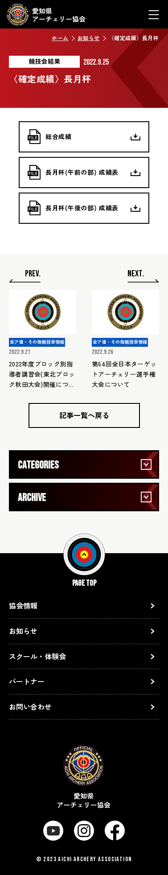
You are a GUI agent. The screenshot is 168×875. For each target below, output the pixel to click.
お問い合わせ (30, 706)
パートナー (27, 681)
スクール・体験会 (37, 656)
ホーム (60, 37)
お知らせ (89, 37)
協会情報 (23, 605)
